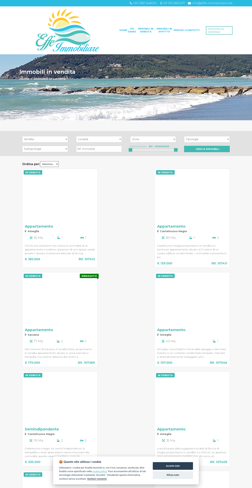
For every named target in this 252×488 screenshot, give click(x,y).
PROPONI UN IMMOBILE (216, 30)
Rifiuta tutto (173, 475)
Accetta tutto (173, 465)
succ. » (49, 483)
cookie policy (99, 471)
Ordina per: (31, 164)
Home (24, 79)
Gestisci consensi (97, 478)
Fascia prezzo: (138, 146)
